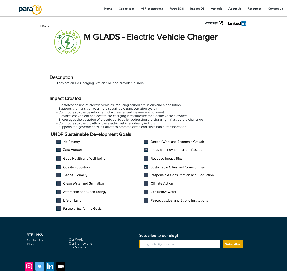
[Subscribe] (233, 244)
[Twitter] (39, 266)
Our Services (78, 247)
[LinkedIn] (50, 266)
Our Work (76, 239)
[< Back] (60, 26)
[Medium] (60, 266)
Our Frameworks (80, 243)
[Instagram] (29, 266)
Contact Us (35, 240)
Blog (30, 244)
